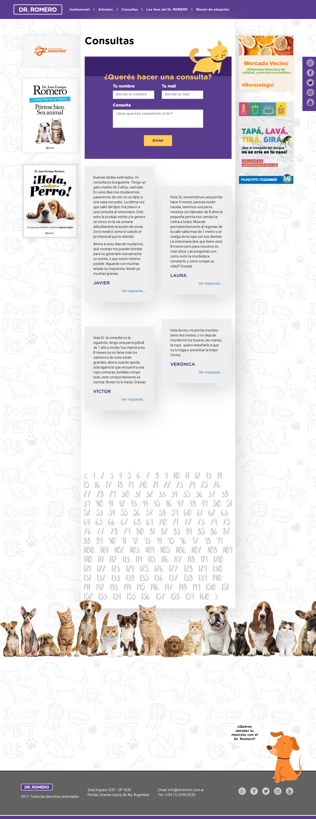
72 (188, 523)
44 (145, 504)
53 (99, 513)
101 (104, 551)
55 (124, 513)
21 (155, 485)
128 (188, 569)
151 (225, 588)
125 (144, 569)
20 (143, 485)
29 (112, 495)
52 (87, 513)
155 (131, 597)
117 (178, 560)
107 (196, 551)
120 (218, 560)
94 (159, 541)
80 (140, 532)
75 (226, 523)
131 (87, 578)
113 (126, 560)
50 (217, 504)
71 (175, 523)
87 (226, 532)
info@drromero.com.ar (186, 790)
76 (87, 532)
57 (149, 513)
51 (229, 504)
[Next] (216, 597)
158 (175, 597)
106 (181, 551)
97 (195, 541)
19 (131, 485)
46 (169, 504)
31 (137, 495)
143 (114, 588)
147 (168, 588)
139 (202, 578)
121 (87, 569)
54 (112, 513)
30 (125, 495)
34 (174, 495)
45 (157, 504)
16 (97, 485)
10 (176, 476)
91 (123, 541)
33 (162, 495)
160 (204, 597)
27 (87, 495)
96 (183, 541)
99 (219, 541)
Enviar (158, 140)
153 (102, 597)
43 (134, 504)
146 (155, 588)
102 (119, 551)
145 (141, 588)
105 (165, 551)
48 (193, 504)
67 (124, 523)
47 (181, 504)
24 (192, 485)
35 (186, 495)
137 (173, 578)
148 (183, 588)
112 (113, 560)
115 (151, 560)
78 (114, 532)
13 (209, 476)
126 (158, 569)
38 (224, 495)
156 (145, 597)
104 (150, 551)
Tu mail (169, 86)
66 (111, 523)
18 (120, 485)
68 (137, 523)
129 (202, 569)
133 (115, 578)
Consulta (122, 105)
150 (211, 588)
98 (207, 541)
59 (175, 513)
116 (164, 560)
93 (147, 541)
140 (217, 578)
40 (99, 504)
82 (164, 532)
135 (144, 578)
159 (189, 597)
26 (217, 485)
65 (99, 523)
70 (162, 523)
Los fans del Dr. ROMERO (167, 9)
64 (87, 523)
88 (87, 541)
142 (100, 588)
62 (211, 513)
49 (204, 504)
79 (126, 532)
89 (99, 541)
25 (204, 485)
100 (89, 551)
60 (188, 513)
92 (135, 541)
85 (201, 532)
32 (149, 495)
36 (199, 495)
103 (135, 551)
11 (187, 476)
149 (196, 588)
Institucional (80, 9)
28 (100, 495)
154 (117, 597)
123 (115, 569)
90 (112, 541)
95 (171, 541)
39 (87, 504)
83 (176, 532)
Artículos (105, 9)
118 (191, 560)
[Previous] (86, 477)
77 (101, 532)
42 (122, 504)
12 (197, 476)
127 (173, 569)
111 (101, 560)
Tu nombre (124, 86)
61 (200, 513)
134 (130, 578)
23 (180, 485)
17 (109, 485)
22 (167, 485)
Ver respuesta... (133, 291)
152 (88, 597)
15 (86, 485)
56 (136, 513)
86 (213, 532)
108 (212, 551)
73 (201, 523)
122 (101, 569)
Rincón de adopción (212, 9)
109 (227, 551)
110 (88, 560)
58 (162, 513)
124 (130, 569)
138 (188, 578)
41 (111, 504)
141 (87, 588)
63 (224, 513)
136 (158, 578)
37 (212, 495)
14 (219, 476)
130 (217, 569)
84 (189, 532)
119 (204, 560)
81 (152, 532)
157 (160, 597)
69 (149, 523)
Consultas (129, 9)
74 (213, 523)
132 (101, 578)
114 (139, 560)
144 (127, 588)
